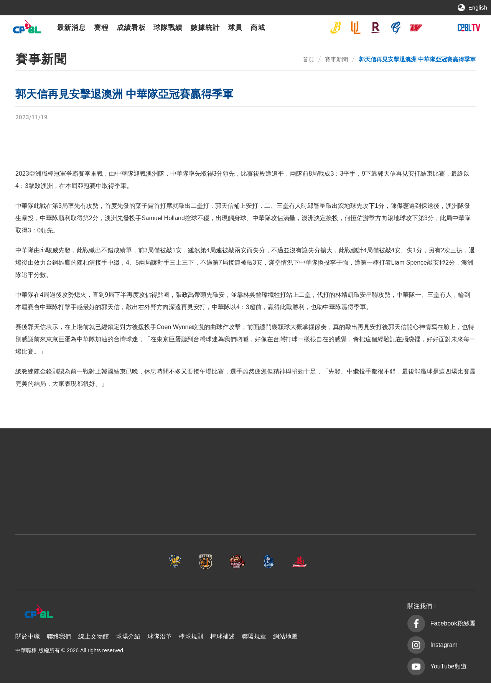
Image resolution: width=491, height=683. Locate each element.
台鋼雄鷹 (436, 27)
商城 (257, 27)
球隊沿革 (159, 636)
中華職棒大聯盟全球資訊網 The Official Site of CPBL (27, 28)
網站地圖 (285, 636)
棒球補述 (222, 636)
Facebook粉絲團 (453, 623)
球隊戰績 (168, 27)
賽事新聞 (336, 59)
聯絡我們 (59, 636)
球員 (235, 27)
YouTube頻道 (448, 666)
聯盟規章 (254, 636)
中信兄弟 (336, 27)
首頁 (308, 59)
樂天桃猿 (376, 27)
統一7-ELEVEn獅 (355, 27)
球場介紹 (128, 636)
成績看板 (131, 27)
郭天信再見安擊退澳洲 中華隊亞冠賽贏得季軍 (417, 59)
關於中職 (27, 636)
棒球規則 (191, 636)
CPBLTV (468, 27)
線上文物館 (93, 636)
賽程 (101, 27)
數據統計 (205, 27)
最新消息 (71, 27)
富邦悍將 (396, 27)
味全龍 (416, 27)
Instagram (444, 645)
